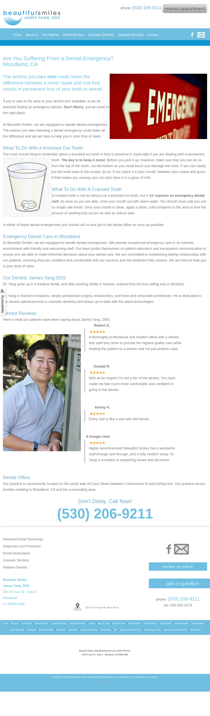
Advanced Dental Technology (23, 539)
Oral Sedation (165, 623)
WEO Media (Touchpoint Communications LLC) (111, 677)
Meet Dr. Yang (103, 623)
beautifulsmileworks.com (105, 651)
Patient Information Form (130, 630)
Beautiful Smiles (80, 677)
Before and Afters (46, 630)
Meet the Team (118, 623)
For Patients (50, 34)
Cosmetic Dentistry (101, 34)
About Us (31, 34)
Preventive (60, 630)
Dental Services (73, 34)
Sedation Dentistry (131, 34)
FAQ (115, 630)
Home (17, 34)
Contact (152, 34)
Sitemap (154, 677)
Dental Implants (198, 623)
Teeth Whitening (17, 630)
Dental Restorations (16, 553)
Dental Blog (106, 630)
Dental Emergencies (89, 630)
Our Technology (150, 623)
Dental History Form (152, 630)
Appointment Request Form (175, 630)
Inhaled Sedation (181, 623)
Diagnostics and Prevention (22, 546)
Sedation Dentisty (15, 567)
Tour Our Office (134, 623)
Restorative (73, 630)
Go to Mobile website (105, 683)
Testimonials (195, 630)
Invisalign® (31, 630)
